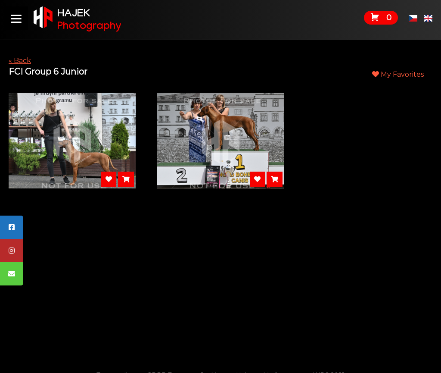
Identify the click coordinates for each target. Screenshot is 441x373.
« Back (20, 60)
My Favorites (398, 74)
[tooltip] (11, 227)
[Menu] (16, 18)
